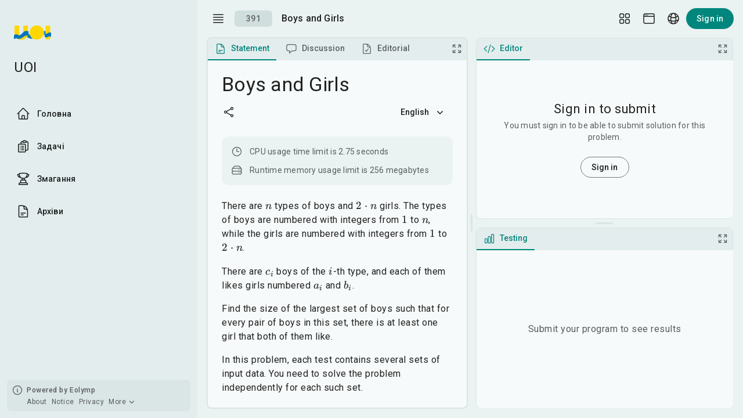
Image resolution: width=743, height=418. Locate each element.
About (37, 402)
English (423, 112)
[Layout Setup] (624, 18)
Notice (63, 402)
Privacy (91, 402)
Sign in (710, 18)
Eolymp (82, 390)
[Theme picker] (649, 18)
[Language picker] (673, 18)
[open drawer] (218, 18)
